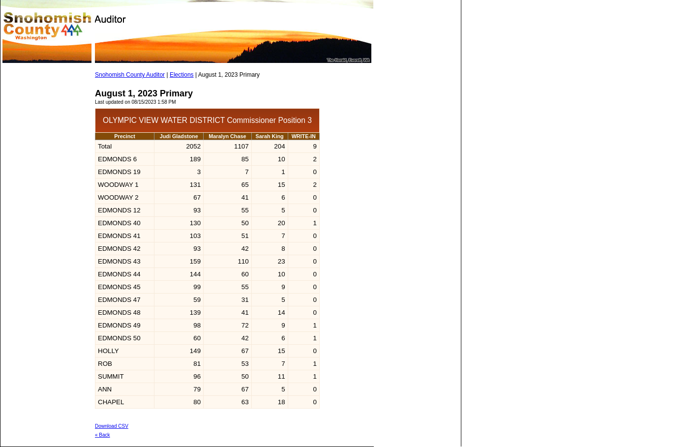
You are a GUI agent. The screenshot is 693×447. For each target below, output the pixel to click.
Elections (182, 74)
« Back (102, 435)
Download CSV (111, 426)
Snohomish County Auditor (130, 74)
